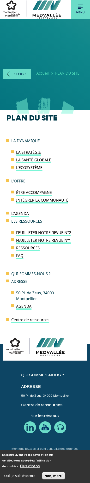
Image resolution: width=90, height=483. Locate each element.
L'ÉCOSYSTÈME (29, 167)
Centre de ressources (30, 319)
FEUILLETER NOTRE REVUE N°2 (43, 232)
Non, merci (53, 479)
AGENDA (23, 306)
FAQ (19, 255)
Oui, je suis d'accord (19, 479)
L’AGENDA (20, 213)
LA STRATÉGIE (28, 152)
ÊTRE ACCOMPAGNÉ (34, 192)
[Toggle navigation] (80, 9)
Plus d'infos (30, 469)
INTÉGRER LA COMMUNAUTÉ (42, 200)
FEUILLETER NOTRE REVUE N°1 (43, 240)
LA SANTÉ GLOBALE (33, 160)
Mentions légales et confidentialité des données (45, 448)
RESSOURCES (28, 248)
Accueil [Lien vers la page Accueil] (42, 73)
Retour (20, 74)
